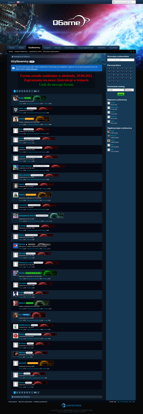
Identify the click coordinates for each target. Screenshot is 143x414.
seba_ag (22, 108)
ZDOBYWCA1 (24, 325)
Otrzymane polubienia (33, 103)
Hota (21, 373)
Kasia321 (23, 363)
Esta (21, 129)
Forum (11, 48)
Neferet (22, 303)
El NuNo (22, 226)
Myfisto (22, 353)
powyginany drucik (27, 215)
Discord (58, 48)
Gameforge (69, 48)
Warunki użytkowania (25, 402)
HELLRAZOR (24, 175)
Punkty (46, 103)
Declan (113, 102)
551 (35, 91)
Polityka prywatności (40, 402)
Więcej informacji (31, 69)
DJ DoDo (23, 283)
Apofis (22, 184)
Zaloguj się (11, 2)
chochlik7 (23, 205)
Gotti (21, 293)
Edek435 (113, 116)
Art (20, 315)
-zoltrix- (22, 157)
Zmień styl (112, 402)
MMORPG (101, 48)
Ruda (21, 98)
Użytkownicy (34, 47)
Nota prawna (13, 402)
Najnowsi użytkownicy (117, 100)
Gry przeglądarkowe (86, 48)
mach (112, 121)
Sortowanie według (116, 86)
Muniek (22, 244)
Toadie (22, 273)
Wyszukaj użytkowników (118, 56)
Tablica (21, 48)
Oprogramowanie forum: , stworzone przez (71, 410)
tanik (21, 138)
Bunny (22, 334)
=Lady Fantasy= (25, 166)
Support (47, 48)
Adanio (22, 195)
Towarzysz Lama (26, 263)
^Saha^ (22, 148)
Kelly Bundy (114, 107)
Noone (22, 383)
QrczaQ (22, 253)
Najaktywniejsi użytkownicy (119, 128)
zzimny (113, 112)
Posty (20, 103)
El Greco (22, 343)
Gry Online (113, 48)
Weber (21, 235)
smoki (21, 119)
